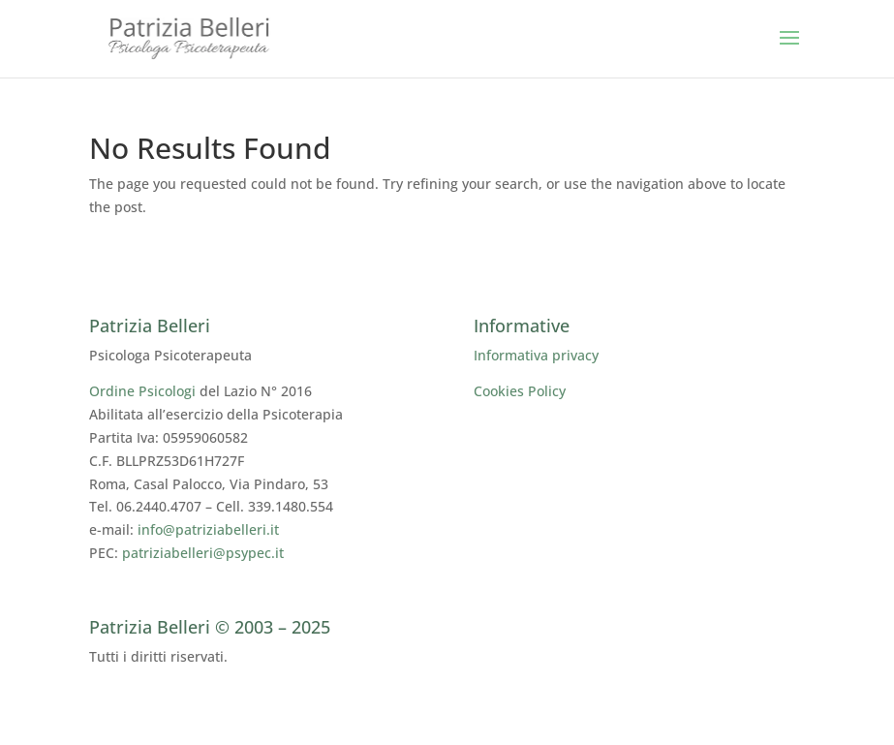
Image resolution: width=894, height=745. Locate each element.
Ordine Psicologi (142, 391)
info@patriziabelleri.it (208, 529)
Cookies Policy (520, 391)
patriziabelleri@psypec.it (203, 552)
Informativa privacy (536, 355)
